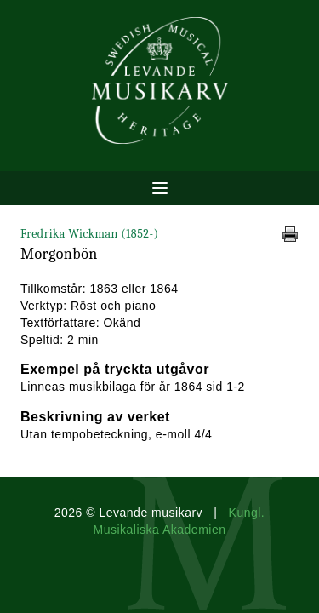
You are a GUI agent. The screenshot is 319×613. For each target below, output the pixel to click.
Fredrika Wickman (89, 233)
